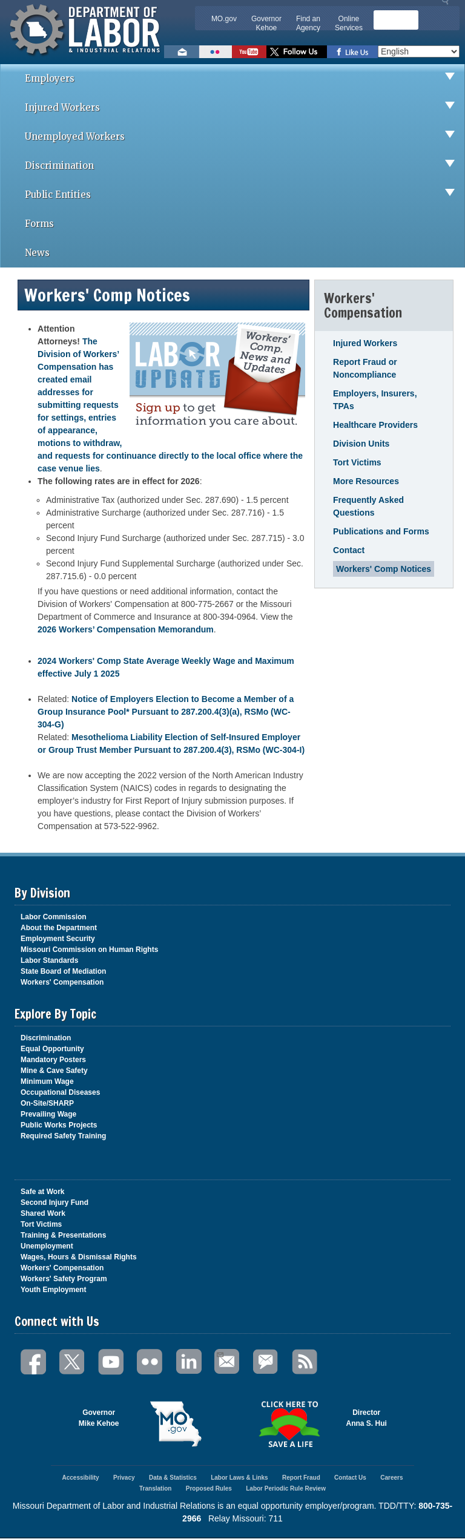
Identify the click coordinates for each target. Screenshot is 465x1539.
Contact (348, 550)
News (37, 252)
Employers (244, 78)
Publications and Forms (381, 531)
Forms (39, 223)
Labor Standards (49, 960)
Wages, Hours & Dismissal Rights (79, 1257)
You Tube (111, 1362)
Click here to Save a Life (289, 1424)
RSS (305, 1362)
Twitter (72, 1362)
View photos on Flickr (215, 51)
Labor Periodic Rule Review (286, 1488)
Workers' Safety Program (64, 1279)
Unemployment (47, 1246)
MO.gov (224, 19)
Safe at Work (42, 1191)
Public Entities (244, 194)
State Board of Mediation (63, 971)
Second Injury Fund (54, 1202)
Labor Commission (54, 917)
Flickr (150, 1362)
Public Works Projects (59, 1125)
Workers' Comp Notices (383, 569)
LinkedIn (189, 1362)
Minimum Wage (47, 1081)
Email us (181, 51)
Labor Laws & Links (239, 1477)
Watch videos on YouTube (249, 51)
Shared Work (43, 1213)
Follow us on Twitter (296, 51)
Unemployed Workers (244, 136)
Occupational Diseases (60, 1092)
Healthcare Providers (375, 425)
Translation (155, 1488)
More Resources (366, 481)
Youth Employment (53, 1289)
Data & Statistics (173, 1477)
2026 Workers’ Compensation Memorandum (126, 629)
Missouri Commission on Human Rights (89, 949)
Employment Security (58, 938)
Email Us (219, 1353)
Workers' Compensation (62, 982)
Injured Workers (244, 107)
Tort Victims (357, 462)
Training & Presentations (63, 1235)
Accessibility (80, 1477)
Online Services (349, 23)
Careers (391, 1477)
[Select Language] (419, 51)
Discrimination (244, 165)
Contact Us (350, 1477)
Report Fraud (301, 1477)
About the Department (59, 928)
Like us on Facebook (352, 51)
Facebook (34, 1362)
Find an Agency (308, 23)
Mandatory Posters (53, 1059)
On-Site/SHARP (47, 1103)
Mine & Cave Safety (54, 1070)
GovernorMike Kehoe (99, 1418)
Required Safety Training (63, 1136)
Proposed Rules (209, 1488)
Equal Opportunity (52, 1049)
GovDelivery (266, 1362)
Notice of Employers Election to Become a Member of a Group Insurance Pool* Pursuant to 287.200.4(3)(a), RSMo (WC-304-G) (166, 711)
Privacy (124, 1477)
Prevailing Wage (48, 1114)
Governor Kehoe (266, 23)
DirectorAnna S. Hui (366, 1418)
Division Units (361, 443)
